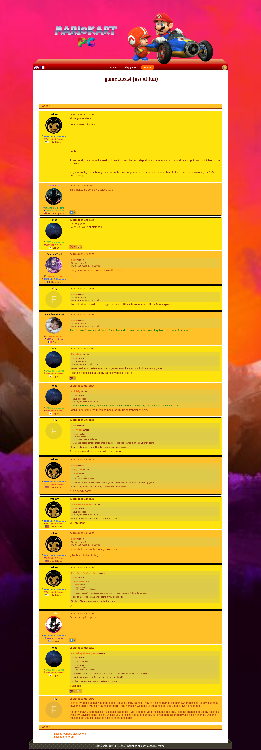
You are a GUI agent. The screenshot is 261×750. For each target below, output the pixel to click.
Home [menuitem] (113, 67)
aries (74, 259)
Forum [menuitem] (148, 67)
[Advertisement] (130, 92)
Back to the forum (64, 736)
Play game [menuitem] (130, 67)
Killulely (75, 391)
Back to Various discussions (70, 733)
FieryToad (76, 354)
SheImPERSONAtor (82, 504)
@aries (74, 702)
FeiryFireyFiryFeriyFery (84, 573)
